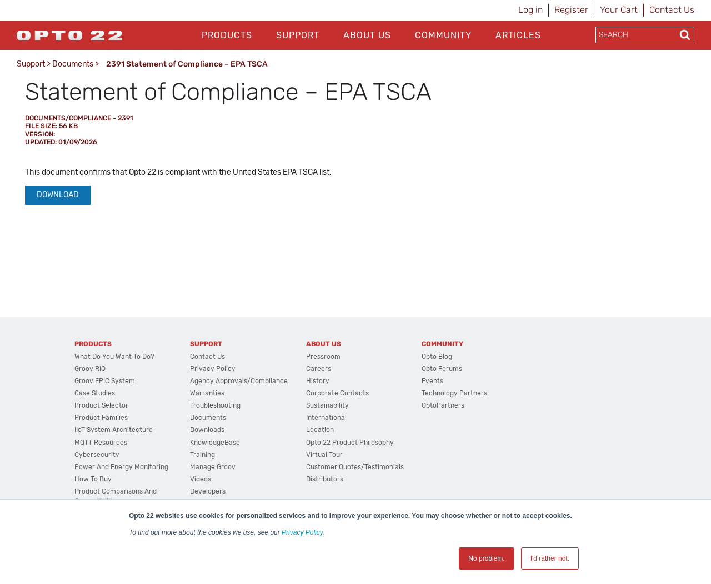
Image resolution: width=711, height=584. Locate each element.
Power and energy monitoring (121, 467)
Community (443, 35)
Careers (318, 369)
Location (320, 430)
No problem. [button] (486, 558)
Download (58, 195)
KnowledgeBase (215, 442)
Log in (530, 9)
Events (432, 381)
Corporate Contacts (337, 393)
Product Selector (101, 405)
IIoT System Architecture (113, 430)
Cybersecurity (96, 455)
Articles (518, 35)
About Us (367, 35)
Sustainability (327, 405)
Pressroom (323, 356)
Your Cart (619, 9)
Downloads (207, 430)
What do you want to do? (114, 356)
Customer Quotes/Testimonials (355, 467)
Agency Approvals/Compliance (239, 381)
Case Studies (94, 393)
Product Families (101, 418)
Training (202, 455)
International (326, 418)
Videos (200, 479)
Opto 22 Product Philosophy (350, 442)
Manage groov (213, 467)
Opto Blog (437, 356)
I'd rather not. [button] (549, 558)
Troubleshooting (215, 405)
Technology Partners (454, 393)
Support (297, 35)
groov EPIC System (104, 381)
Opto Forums (442, 369)
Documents (72, 64)
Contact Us (671, 9)
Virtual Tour (324, 455)
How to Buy (93, 479)
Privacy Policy (302, 532)
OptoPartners (443, 405)
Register (571, 9)
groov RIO (90, 369)
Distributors (324, 479)
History (317, 381)
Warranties (207, 393)
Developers (208, 491)
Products (227, 35)
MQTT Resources (100, 442)
